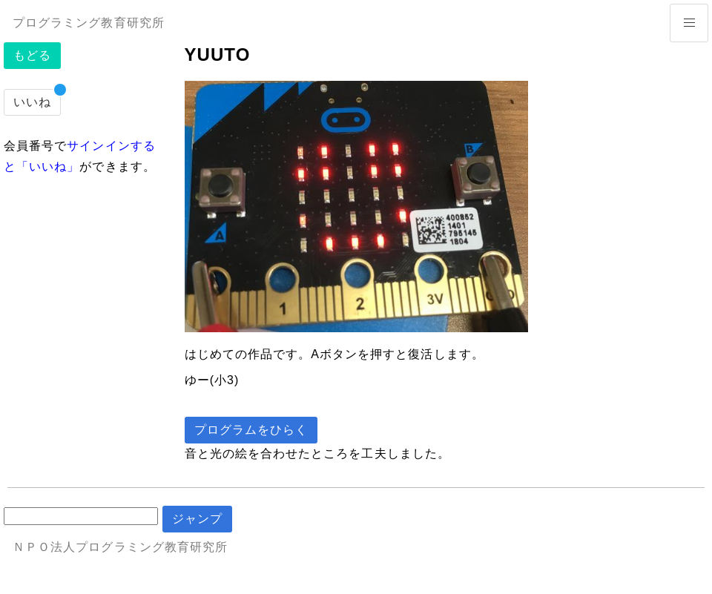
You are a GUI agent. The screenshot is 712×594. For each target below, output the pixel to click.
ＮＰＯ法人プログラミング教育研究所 (120, 547)
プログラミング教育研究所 (89, 22)
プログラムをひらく (251, 429)
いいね (32, 102)
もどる (32, 55)
